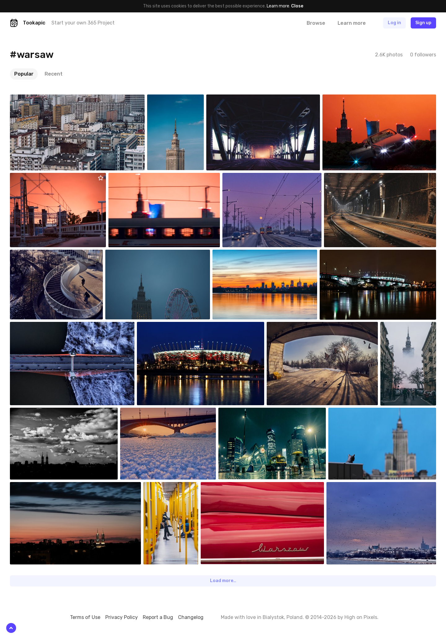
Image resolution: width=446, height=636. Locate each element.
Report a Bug (158, 617)
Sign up (423, 22)
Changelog (190, 617)
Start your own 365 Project (83, 23)
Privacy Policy (121, 617)
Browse (316, 23)
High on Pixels (360, 617)
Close (297, 6)
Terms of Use (85, 617)
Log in (394, 22)
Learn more (278, 6)
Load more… (223, 580)
